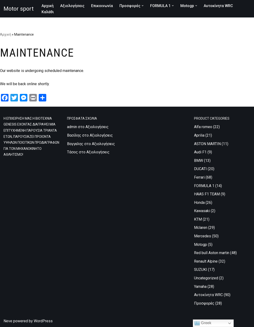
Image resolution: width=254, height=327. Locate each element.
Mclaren (200, 227)
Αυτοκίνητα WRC (218, 6)
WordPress (43, 321)
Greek (202, 323)
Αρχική (48, 6)
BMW (198, 160)
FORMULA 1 (204, 186)
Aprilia (199, 135)
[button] (143, 6)
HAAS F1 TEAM (207, 194)
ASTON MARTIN (207, 144)
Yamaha (200, 286)
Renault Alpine (206, 261)
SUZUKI (200, 269)
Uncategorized (206, 278)
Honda (199, 202)
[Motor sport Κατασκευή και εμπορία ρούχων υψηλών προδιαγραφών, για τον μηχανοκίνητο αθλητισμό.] (19, 8)
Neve (8, 321)
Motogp (200, 244)
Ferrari (199, 177)
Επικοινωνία (102, 6)
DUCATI (200, 169)
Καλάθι (48, 12)
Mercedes (202, 236)
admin (72, 127)
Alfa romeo (203, 127)
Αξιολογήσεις (72, 6)
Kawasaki (202, 211)
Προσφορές (204, 303)
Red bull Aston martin (211, 253)
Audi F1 (200, 152)
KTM (198, 219)
